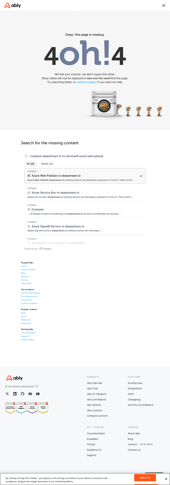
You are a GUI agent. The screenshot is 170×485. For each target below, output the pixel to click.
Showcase (26, 325)
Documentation (28, 272)
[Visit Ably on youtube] (38, 396)
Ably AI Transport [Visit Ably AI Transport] (96, 396)
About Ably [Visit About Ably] (134, 435)
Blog (23, 275)
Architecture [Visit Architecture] (135, 385)
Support (25, 338)
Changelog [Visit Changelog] (134, 401)
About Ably (26, 285)
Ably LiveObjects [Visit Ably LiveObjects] (96, 401)
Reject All (145, 477)
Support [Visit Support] (91, 457)
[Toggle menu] (164, 5)
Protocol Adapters (29, 305)
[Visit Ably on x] (7, 396)
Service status (27, 342)
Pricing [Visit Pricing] (91, 446)
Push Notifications (29, 298)
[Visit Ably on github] (22, 396)
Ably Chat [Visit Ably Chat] (92, 390)
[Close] (166, 479)
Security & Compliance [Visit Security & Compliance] (141, 407)
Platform (25, 279)
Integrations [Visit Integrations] (135, 390)
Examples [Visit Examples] (92, 441)
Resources (26, 322)
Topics (24, 318)
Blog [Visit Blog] (130, 441)
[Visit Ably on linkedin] (15, 396)
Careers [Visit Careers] (132, 446)
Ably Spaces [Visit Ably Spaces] (94, 407)
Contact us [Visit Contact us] (134, 452)
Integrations (26, 302)
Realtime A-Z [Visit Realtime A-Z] (94, 452)
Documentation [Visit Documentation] (96, 435)
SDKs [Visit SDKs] (131, 396)
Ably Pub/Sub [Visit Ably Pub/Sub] (94, 385)
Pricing (24, 282)
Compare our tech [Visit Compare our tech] (97, 418)
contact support (86, 82)
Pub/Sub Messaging (30, 295)
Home (24, 268)
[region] (85, 479)
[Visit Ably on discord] (30, 396)
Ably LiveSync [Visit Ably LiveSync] (95, 412)
